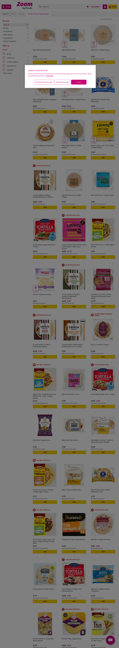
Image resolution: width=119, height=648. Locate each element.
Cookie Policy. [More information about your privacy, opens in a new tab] (50, 75)
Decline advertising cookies (44, 82)
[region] (60, 76)
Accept (79, 82)
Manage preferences (62, 82)
